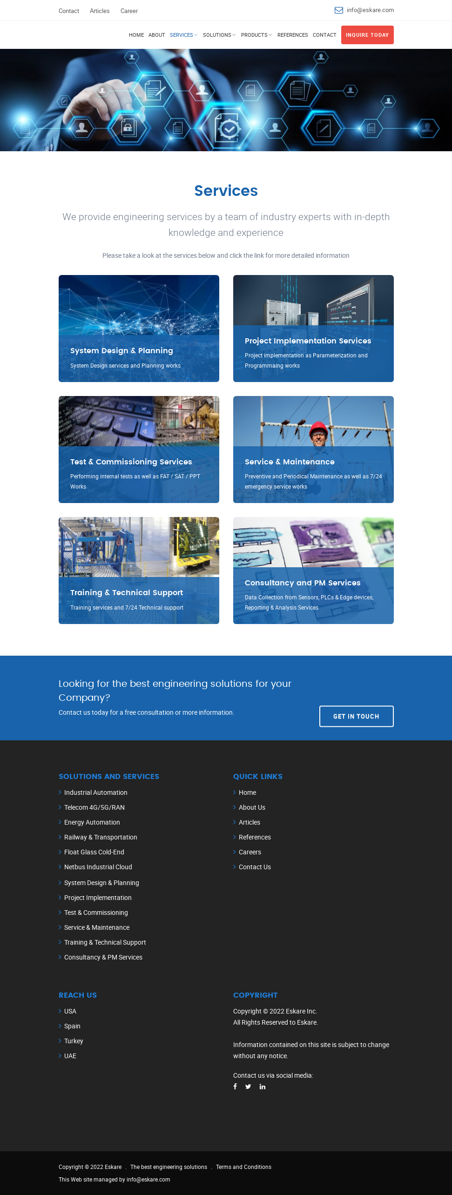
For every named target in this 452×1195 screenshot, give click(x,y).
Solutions (217, 34)
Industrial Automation (96, 792)
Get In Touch (356, 697)
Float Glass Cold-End (94, 851)
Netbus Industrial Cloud (98, 866)
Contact (69, 11)
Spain (72, 1025)
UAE (70, 1055)
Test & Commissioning (96, 912)
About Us (252, 807)
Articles (100, 11)
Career (129, 11)
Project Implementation (98, 897)
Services (181, 34)
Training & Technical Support (105, 942)
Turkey (73, 1040)
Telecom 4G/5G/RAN (94, 807)
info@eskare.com (370, 10)
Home (136, 34)
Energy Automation (92, 822)
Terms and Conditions (243, 1166)
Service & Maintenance (96, 927)
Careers (250, 851)
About (156, 34)
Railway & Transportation (100, 836)
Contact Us (255, 866)
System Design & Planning (101, 882)
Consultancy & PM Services (103, 957)
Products (254, 34)
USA (70, 1011)
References (292, 34)
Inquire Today (367, 34)
